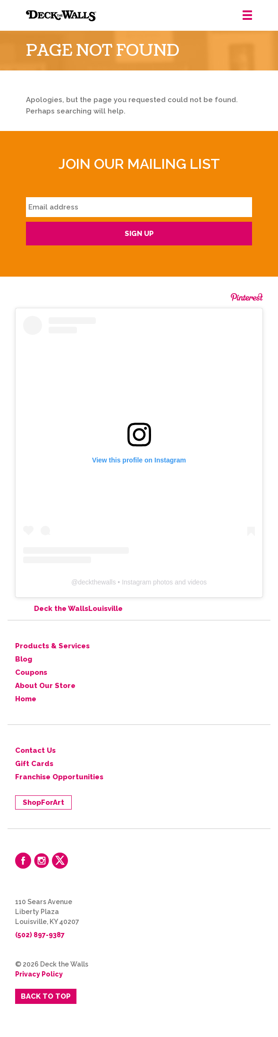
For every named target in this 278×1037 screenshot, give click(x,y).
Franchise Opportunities (59, 777)
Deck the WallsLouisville (78, 608)
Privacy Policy (39, 974)
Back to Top (46, 996)
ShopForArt (43, 802)
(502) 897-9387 (40, 935)
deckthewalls (97, 582)
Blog (23, 659)
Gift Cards (34, 763)
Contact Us (35, 750)
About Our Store (45, 685)
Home (25, 699)
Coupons (31, 672)
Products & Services (52, 646)
